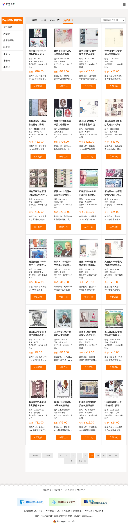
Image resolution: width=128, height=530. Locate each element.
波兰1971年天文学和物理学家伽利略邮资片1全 (113, 53)
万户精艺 (50, 511)
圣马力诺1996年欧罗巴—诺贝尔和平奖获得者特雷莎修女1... (62, 334)
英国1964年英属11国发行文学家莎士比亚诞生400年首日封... (63, 193)
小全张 (6, 61)
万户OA (88, 511)
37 (104, 455)
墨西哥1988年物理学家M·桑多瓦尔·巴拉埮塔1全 (88, 334)
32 (73, 455)
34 (85, 455)
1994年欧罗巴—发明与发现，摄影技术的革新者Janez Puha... (113, 404)
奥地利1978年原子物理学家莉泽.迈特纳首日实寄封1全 (88, 123)
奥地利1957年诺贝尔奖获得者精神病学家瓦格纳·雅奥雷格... (37, 404)
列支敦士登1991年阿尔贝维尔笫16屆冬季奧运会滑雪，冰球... (37, 53)
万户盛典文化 (63, 511)
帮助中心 (81, 490)
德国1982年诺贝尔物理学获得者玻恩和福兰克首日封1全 (88, 264)
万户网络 (38, 511)
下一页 (69, 461)
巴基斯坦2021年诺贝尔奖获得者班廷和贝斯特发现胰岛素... (87, 404)
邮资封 (6, 47)
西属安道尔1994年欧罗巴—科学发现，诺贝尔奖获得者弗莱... (37, 264)
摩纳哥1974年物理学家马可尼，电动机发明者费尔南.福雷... (113, 193)
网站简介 (47, 490)
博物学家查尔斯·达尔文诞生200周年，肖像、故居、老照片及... (114, 123)
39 (116, 455)
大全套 (6, 34)
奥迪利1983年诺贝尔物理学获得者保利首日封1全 (113, 264)
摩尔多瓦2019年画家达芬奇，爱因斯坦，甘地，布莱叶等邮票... (37, 123)
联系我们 (69, 490)
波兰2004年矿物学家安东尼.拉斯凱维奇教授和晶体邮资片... (88, 53)
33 (79, 455)
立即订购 (38, 86)
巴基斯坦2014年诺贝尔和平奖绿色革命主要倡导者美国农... (87, 193)
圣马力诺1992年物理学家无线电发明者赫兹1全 (113, 334)
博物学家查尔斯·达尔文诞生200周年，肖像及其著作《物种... (38, 193)
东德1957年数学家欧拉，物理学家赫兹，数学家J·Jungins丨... (62, 123)
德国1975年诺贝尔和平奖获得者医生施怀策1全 (37, 334)
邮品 (34, 20)
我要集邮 (77, 511)
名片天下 (99, 511)
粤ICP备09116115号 (66, 521)
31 (67, 455)
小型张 (6, 67)
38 (110, 455)
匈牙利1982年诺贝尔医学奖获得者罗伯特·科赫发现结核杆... (63, 404)
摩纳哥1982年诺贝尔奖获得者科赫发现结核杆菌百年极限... (62, 53)
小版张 (6, 54)
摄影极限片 (8, 40)
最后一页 (82, 461)
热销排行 (68, 20)
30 (61, 455)
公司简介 (58, 490)
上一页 (47, 455)
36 (98, 455)
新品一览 (54, 20)
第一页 (35, 455)
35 (91, 455)
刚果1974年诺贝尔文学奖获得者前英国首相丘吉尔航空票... (62, 264)
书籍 (43, 20)
